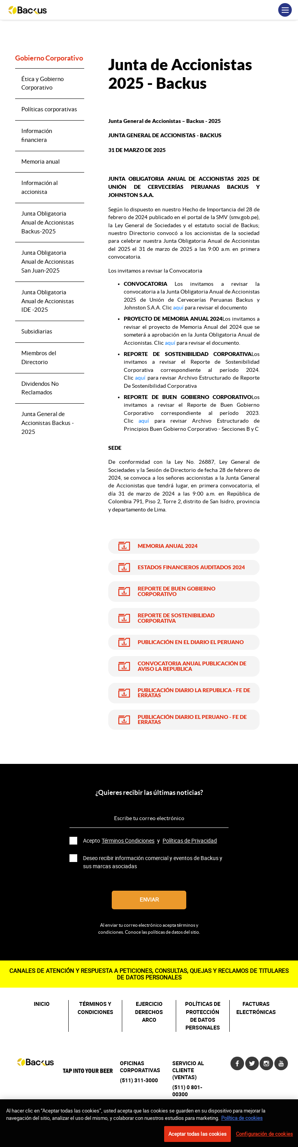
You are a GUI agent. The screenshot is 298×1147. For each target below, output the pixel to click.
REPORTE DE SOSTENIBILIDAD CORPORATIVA (176, 618)
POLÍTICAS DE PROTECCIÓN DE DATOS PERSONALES (202, 1015)
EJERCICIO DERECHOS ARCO (149, 1011)
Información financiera (36, 135)
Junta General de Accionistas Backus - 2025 (47, 423)
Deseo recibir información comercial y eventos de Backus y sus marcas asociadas (152, 862)
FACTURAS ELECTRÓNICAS (256, 1007)
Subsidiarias (36, 331)
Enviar (149, 900)
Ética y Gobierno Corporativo (42, 83)
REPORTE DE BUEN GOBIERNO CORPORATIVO (176, 591)
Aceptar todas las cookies (197, 1138)
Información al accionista (39, 187)
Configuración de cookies (264, 1138)
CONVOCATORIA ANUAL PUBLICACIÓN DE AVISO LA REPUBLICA (192, 666)
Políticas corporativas (49, 109)
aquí (178, 308)
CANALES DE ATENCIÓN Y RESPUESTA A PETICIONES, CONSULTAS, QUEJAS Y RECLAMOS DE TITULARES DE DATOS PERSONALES (149, 974)
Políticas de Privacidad (190, 840)
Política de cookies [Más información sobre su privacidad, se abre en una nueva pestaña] (242, 1122)
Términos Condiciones (128, 840)
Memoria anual (40, 161)
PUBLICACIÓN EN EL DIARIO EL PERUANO (191, 642)
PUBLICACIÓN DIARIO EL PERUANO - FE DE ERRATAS (192, 720)
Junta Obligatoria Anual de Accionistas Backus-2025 (47, 222)
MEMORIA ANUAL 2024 (168, 546)
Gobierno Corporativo (49, 58)
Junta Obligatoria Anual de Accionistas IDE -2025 (47, 301)
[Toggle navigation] (285, 10)
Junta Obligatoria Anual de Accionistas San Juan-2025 (47, 261)
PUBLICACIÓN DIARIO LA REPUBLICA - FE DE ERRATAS (194, 693)
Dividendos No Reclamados (40, 388)
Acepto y (150, 840)
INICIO (42, 1003)
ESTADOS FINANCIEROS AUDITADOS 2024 (191, 567)
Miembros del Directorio (38, 357)
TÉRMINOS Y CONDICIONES (95, 1007)
